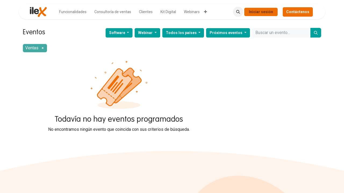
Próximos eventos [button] (226, 33)
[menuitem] (73, 12)
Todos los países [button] (182, 33)
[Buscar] (315, 33)
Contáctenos (297, 12)
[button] (238, 12)
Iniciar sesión (261, 12)
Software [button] (117, 33)
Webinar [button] (145, 33)
